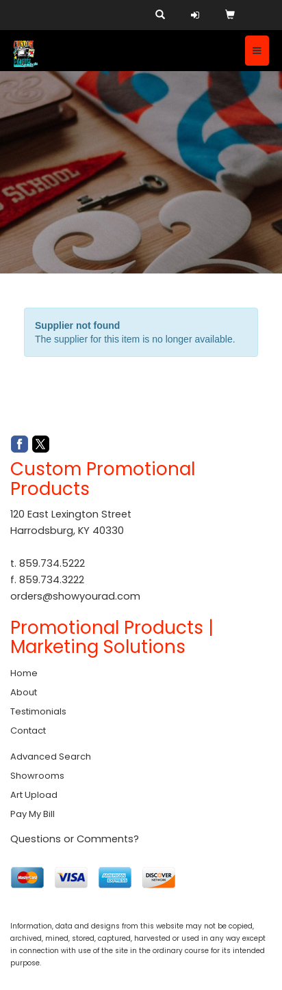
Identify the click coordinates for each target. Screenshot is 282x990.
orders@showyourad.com (75, 596)
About (23, 692)
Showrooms (37, 775)
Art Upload (33, 794)
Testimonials (38, 711)
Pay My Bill (32, 813)
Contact (28, 730)
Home (24, 673)
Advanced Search (50, 756)
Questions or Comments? (74, 839)
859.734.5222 (52, 563)
